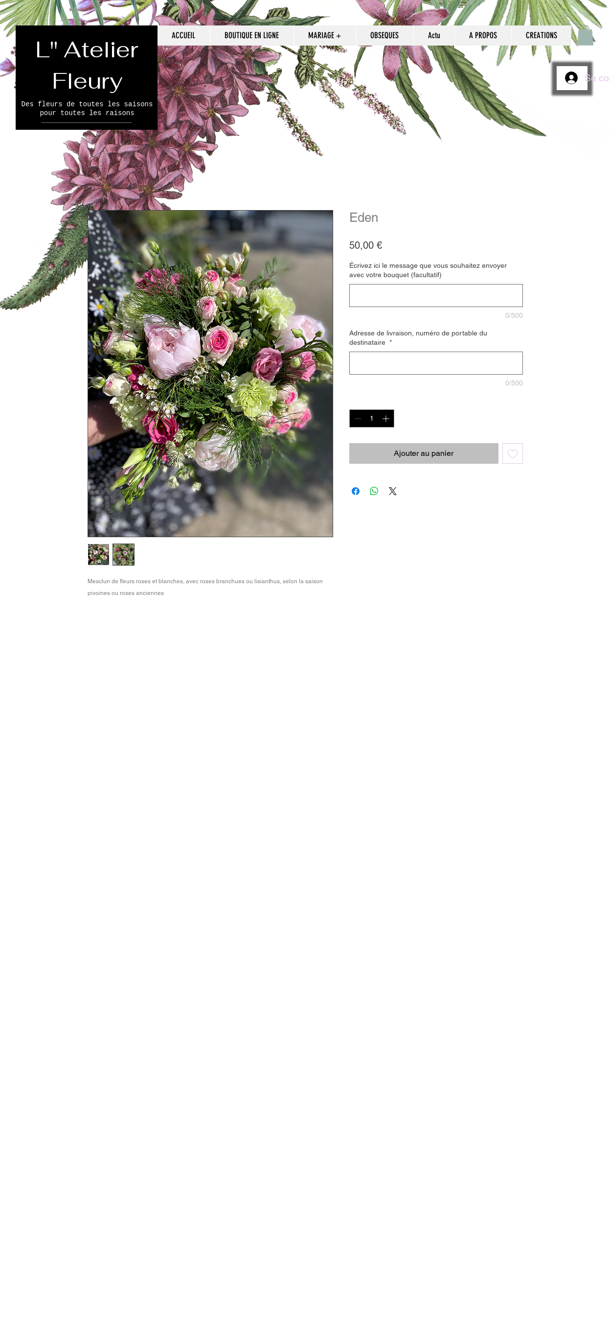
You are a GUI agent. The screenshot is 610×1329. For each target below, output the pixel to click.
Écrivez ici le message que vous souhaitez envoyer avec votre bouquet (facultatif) (428, 270)
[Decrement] (357, 418)
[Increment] (387, 418)
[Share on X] (393, 491)
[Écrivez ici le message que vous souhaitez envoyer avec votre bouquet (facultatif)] (436, 295)
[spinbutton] (372, 418)
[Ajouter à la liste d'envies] (512, 453)
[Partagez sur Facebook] (355, 491)
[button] (585, 35)
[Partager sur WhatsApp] (374, 491)
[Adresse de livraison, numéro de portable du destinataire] (436, 363)
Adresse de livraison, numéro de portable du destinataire (418, 338)
